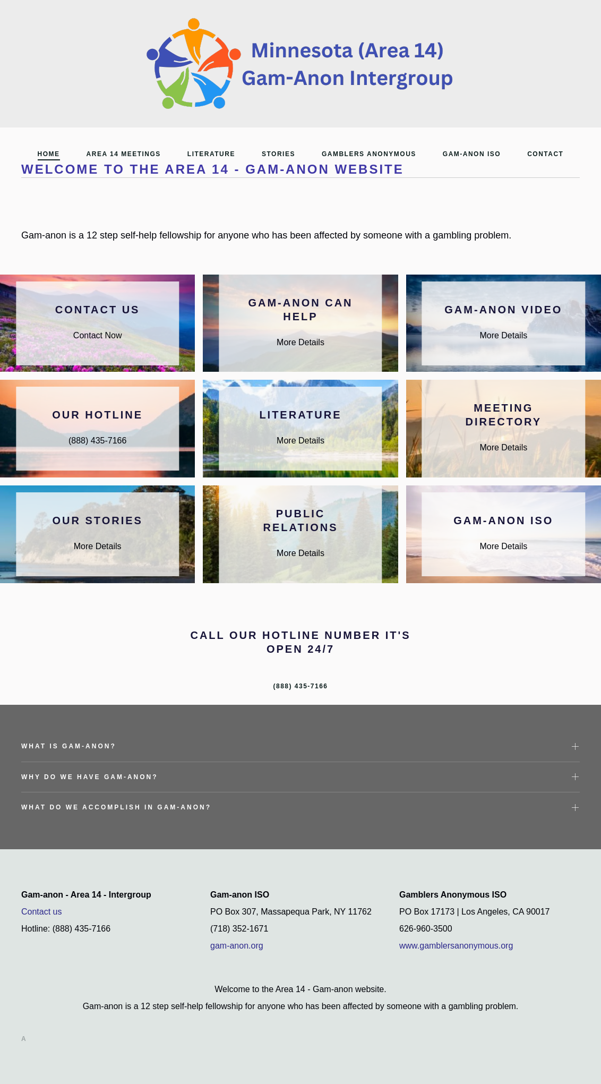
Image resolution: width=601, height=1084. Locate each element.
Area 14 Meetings (124, 154)
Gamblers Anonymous (369, 154)
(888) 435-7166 (300, 686)
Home (49, 154)
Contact (545, 154)
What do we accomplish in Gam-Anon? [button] (116, 807)
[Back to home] (300, 64)
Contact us (41, 911)
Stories (278, 154)
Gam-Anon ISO (472, 154)
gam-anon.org (236, 945)
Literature (211, 154)
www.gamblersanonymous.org (456, 945)
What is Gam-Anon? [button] (68, 746)
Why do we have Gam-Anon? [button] (89, 777)
